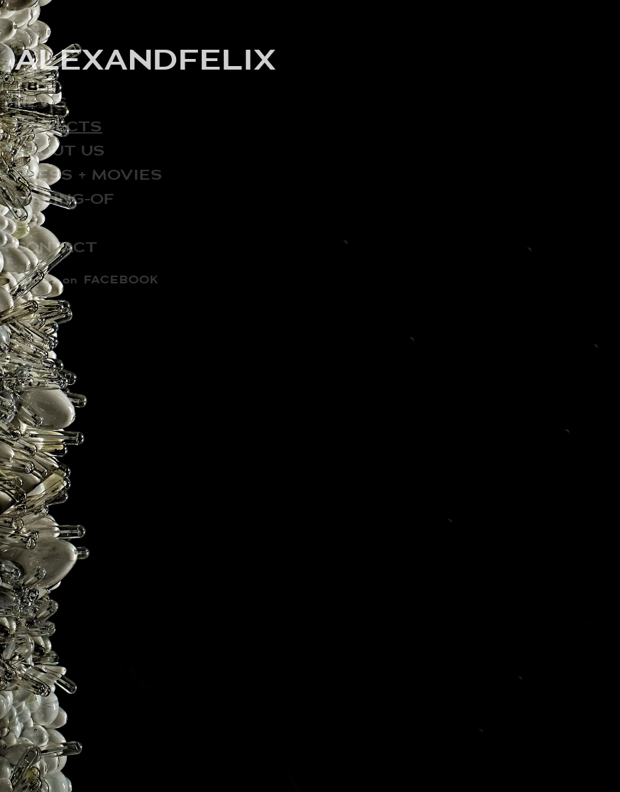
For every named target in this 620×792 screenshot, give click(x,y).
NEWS (40, 102)
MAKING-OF (64, 198)
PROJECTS (58, 126)
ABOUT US (59, 150)
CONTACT (55, 247)
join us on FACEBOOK (86, 279)
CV (26, 223)
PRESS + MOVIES (88, 174)
